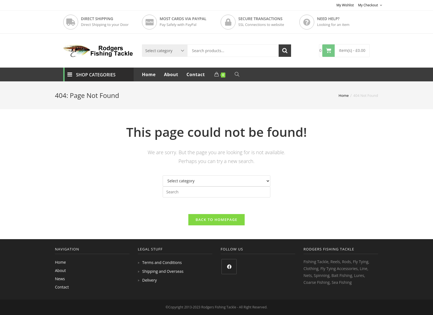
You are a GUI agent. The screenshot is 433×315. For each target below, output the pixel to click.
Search (285, 50)
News (60, 278)
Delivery (149, 280)
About (60, 270)
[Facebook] (229, 266)
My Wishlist (345, 5)
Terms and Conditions (162, 262)
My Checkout (370, 5)
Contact (62, 287)
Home (60, 262)
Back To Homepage (216, 219)
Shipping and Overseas (162, 271)
